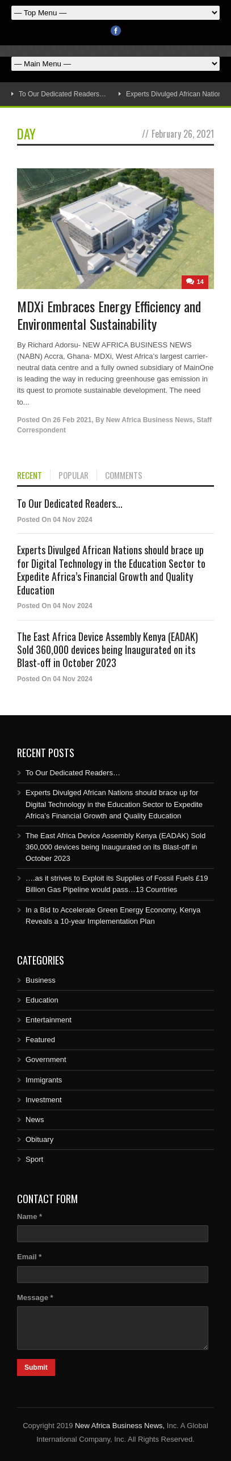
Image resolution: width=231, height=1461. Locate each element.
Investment (44, 1099)
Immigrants (44, 1080)
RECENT (29, 475)
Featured (40, 1039)
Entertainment (49, 1020)
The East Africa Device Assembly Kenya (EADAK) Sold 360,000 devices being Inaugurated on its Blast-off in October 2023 (107, 649)
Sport (34, 1159)
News (35, 1119)
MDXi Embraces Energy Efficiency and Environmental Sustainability (109, 315)
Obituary (39, 1139)
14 (200, 281)
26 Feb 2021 (72, 420)
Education (42, 1000)
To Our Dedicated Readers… (62, 94)
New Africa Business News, (120, 1425)
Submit (36, 1367)
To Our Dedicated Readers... (70, 503)
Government (46, 1059)
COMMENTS (123, 475)
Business (41, 980)
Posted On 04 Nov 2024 (55, 520)
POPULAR (73, 475)
